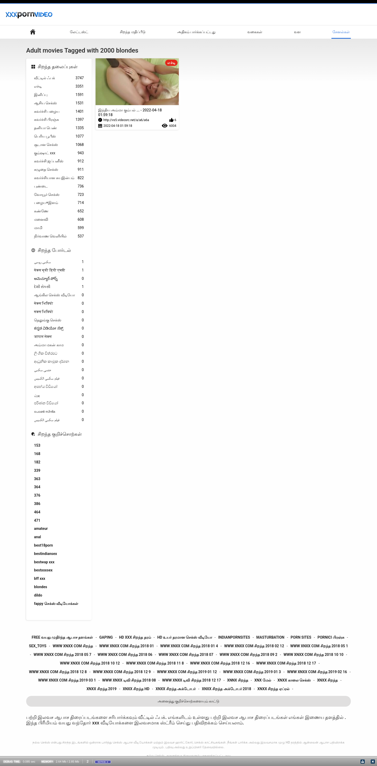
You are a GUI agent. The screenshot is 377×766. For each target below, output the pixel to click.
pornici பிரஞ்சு (331, 637)
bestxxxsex (43, 570)
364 (37, 487)
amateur (41, 528)
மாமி (59, 228)
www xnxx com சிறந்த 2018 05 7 (62, 654)
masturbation (270, 637)
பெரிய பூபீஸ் (59, 136)
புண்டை (59, 186)
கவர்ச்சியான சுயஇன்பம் (59, 178)
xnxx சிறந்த (327, 680)
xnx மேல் (262, 680)
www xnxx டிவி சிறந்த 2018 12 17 (191, 680)
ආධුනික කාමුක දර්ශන (59, 361)
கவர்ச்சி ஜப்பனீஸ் (59, 161)
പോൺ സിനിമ (59, 411)
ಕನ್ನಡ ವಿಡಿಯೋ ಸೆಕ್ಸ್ (59, 328)
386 (37, 504)
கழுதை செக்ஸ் (59, 169)
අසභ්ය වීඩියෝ (59, 386)
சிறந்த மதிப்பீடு (132, 32)
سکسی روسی (59, 262)
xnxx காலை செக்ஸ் (294, 680)
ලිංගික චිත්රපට (59, 353)
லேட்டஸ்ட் (79, 32)
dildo (38, 595)
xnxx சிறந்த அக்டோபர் (176, 689)
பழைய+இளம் (59, 203)
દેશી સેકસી (59, 287)
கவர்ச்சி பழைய (59, 111)
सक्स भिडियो (59, 312)
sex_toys (38, 646)
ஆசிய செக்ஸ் (59, 103)
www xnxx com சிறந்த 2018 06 (125, 654)
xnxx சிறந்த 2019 (101, 689)
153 (37, 445)
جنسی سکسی (59, 370)
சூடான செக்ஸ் (59, 145)
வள (297, 32)
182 (37, 462)
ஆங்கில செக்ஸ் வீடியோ (59, 295)
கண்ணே (59, 211)
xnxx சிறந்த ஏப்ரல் (273, 689)
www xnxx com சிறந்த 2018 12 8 (58, 672)
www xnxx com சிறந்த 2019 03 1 (67, 680)
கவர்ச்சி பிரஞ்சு (59, 119)
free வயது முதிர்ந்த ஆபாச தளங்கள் (62, 637)
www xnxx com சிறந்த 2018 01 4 (189, 646)
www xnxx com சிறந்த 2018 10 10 (313, 654)
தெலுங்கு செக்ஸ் (59, 320)
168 (37, 454)
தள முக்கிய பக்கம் (32, 32)
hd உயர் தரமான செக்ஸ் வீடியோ (184, 637)
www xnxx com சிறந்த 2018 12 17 (286, 663)
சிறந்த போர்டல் (54, 250)
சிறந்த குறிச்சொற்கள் (60, 434)
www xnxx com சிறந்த (73, 646)
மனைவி (59, 219)
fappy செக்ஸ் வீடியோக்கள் (56, 604)
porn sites (301, 637)
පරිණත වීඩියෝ (59, 403)
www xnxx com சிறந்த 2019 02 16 (317, 672)
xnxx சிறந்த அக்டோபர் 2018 (226, 689)
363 (37, 479)
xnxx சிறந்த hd (136, 689)
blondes (40, 587)
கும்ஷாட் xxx (59, 153)
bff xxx (39, 578)
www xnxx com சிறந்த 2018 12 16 (220, 663)
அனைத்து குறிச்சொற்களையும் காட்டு (189, 701)
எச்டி (59, 86)
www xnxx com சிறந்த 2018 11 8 (155, 663)
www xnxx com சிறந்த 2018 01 (126, 646)
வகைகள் (254, 32)
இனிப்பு (59, 95)
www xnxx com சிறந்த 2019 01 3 (252, 672)
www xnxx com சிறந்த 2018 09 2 (249, 654)
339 (37, 470)
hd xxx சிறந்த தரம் (135, 637)
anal (37, 537)
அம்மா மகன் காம (59, 345)
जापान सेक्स (59, 336)
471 (37, 520)
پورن (59, 395)
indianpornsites (234, 637)
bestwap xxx (44, 562)
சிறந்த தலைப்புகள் (57, 66)
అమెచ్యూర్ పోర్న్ (59, 278)
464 (37, 512)
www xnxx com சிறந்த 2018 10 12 (90, 663)
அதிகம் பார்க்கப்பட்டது (196, 32)
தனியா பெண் (59, 128)
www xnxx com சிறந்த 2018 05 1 (319, 646)
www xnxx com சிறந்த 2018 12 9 (122, 672)
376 (37, 495)
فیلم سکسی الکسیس (59, 378)
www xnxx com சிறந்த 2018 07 (186, 654)
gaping (106, 637)
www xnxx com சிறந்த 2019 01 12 (187, 672)
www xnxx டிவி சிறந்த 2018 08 (129, 680)
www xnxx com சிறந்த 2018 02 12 (254, 646)
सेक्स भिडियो (59, 303)
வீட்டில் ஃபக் (59, 78)
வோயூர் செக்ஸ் (59, 194)
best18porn (43, 545)
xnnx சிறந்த (237, 680)
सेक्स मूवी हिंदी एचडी (59, 270)
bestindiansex (45, 554)
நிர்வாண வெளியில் (59, 236)
